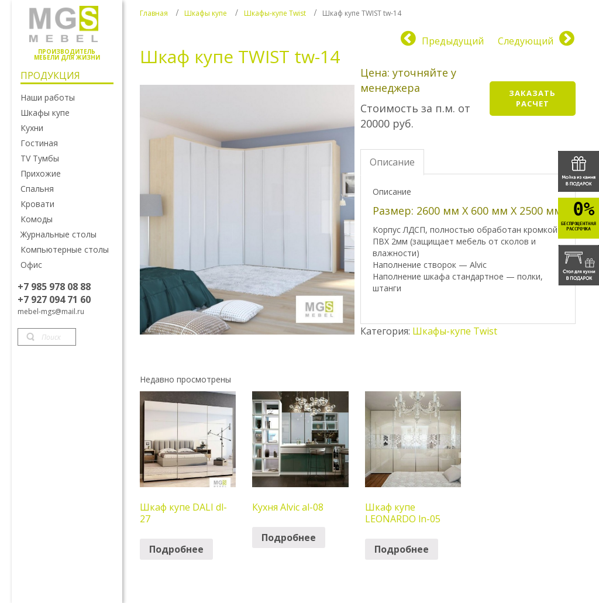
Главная (154, 13)
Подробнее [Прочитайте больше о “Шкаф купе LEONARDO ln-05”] (401, 549)
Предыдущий (453, 41)
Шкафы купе (205, 13)
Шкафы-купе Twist (275, 13)
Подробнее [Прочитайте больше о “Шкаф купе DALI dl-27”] (176, 549)
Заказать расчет (532, 98)
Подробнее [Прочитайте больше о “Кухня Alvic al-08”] (288, 537)
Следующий (525, 41)
